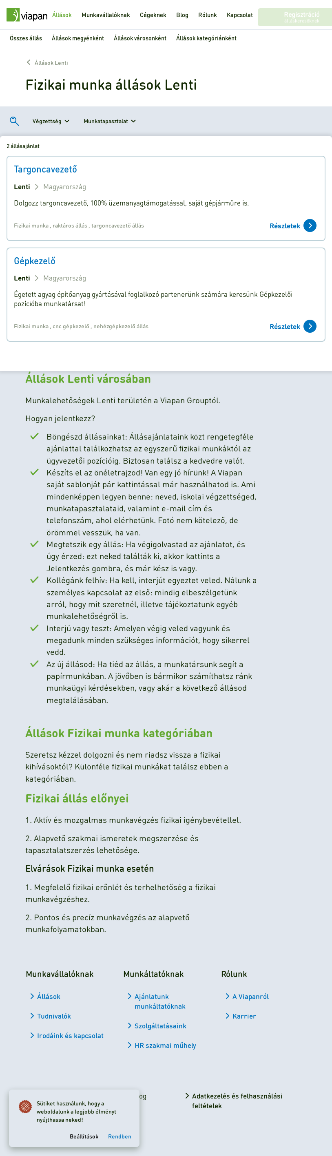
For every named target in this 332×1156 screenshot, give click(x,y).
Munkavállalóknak (106, 14)
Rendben (120, 1135)
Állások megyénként (78, 38)
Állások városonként (140, 38)
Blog (182, 14)
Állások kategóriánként (206, 38)
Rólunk (207, 14)
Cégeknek (153, 14)
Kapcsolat (240, 14)
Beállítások (85, 1135)
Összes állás (26, 38)
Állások (62, 14)
